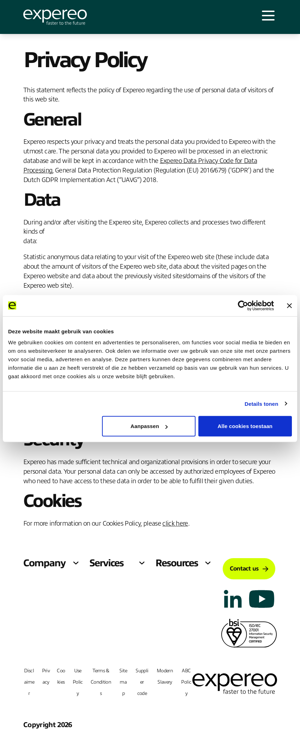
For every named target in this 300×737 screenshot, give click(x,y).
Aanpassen (149, 426)
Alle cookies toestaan (245, 426)
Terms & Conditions (101, 682)
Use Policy (78, 682)
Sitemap (123, 682)
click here (175, 523)
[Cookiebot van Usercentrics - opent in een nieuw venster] (243, 305)
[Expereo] (55, 17)
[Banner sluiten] (289, 305)
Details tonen (261, 403)
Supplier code (142, 682)
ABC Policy (186, 682)
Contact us (249, 568)
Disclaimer (29, 682)
